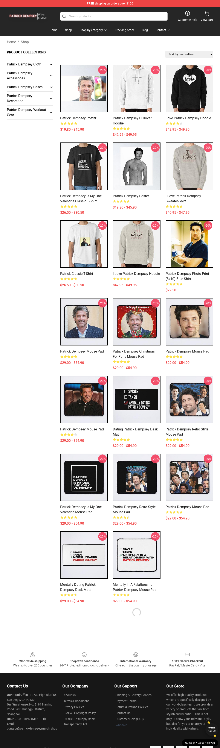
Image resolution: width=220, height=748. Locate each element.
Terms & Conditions (76, 701)
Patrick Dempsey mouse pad (82, 429)
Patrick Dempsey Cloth (24, 64)
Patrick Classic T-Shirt (76, 274)
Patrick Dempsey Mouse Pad (82, 351)
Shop (25, 42)
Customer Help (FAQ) (130, 719)
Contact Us (123, 713)
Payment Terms (126, 701)
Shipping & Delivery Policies (133, 695)
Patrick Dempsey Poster (78, 118)
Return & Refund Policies (132, 707)
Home (11, 42)
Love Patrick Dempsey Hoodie (188, 118)
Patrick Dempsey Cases (25, 87)
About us (70, 695)
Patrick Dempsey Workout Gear (26, 112)
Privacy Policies (74, 707)
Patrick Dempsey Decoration (19, 98)
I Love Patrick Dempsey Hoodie (136, 274)
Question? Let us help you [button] (200, 742)
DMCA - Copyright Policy (80, 713)
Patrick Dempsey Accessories (19, 75)
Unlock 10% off (212, 729)
